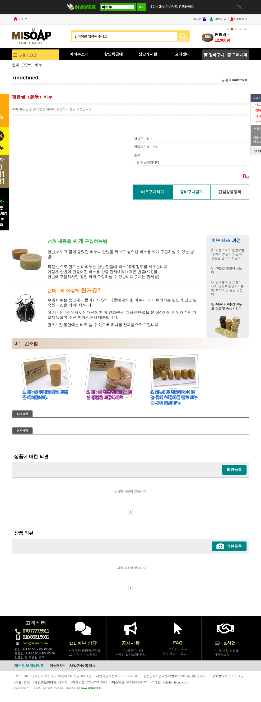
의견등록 (234, 470)
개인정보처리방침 (29, 665)
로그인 (197, 18)
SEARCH (183, 36)
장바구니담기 (191, 192)
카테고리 (29, 55)
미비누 (23, 18)
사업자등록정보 (82, 665)
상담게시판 (147, 54)
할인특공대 (113, 54)
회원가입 (221, 18)
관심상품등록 (230, 192)
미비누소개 (79, 54)
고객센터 (182, 54)
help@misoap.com (35, 643)
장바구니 (216, 55)
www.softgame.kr (91, 687)
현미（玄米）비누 (27, 65)
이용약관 (57, 665)
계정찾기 (241, 18)
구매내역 (239, 55)
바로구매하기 (152, 192)
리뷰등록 (234, 546)
